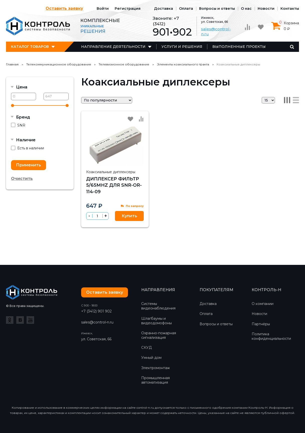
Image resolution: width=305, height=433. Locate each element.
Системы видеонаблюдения (158, 305)
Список (296, 100)
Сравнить (141, 119)
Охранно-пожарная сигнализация (158, 335)
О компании (262, 303)
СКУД (146, 347)
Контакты (289, 8)
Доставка (163, 8)
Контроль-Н (38, 26)
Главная (12, 64)
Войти (103, 8)
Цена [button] (21, 87)
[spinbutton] (97, 216)
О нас (246, 8)
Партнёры (261, 324)
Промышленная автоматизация (155, 380)
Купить (129, 215)
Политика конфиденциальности (271, 336)
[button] (105, 216)
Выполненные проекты (239, 46)
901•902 (172, 32)
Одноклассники (10, 320)
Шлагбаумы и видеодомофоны (156, 320)
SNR (18, 125)
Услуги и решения (182, 46)
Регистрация (127, 8)
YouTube (30, 320)
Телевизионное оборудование (124, 64)
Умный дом (151, 357)
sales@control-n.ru (97, 322)
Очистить (22, 178)
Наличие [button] (26, 140)
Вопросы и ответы (217, 8)
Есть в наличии (27, 148)
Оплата (186, 8)
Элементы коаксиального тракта (183, 64)
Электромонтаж (155, 368)
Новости (266, 8)
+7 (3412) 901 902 (96, 311)
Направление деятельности (113, 46)
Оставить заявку (64, 8)
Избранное (130, 119)
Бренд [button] (23, 117)
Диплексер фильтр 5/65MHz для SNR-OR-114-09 (114, 185)
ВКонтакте (20, 320)
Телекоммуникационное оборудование (58, 64)
